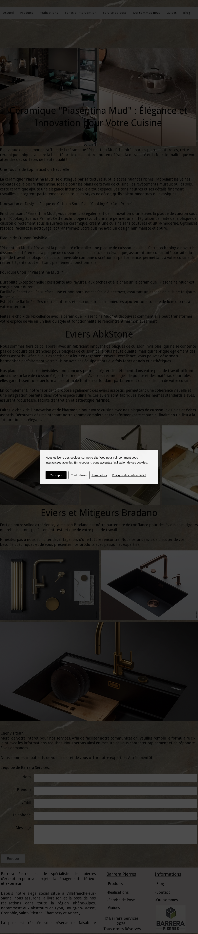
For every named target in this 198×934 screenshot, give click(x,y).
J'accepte (56, 475)
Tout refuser (79, 475)
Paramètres (99, 475)
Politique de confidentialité (129, 475)
